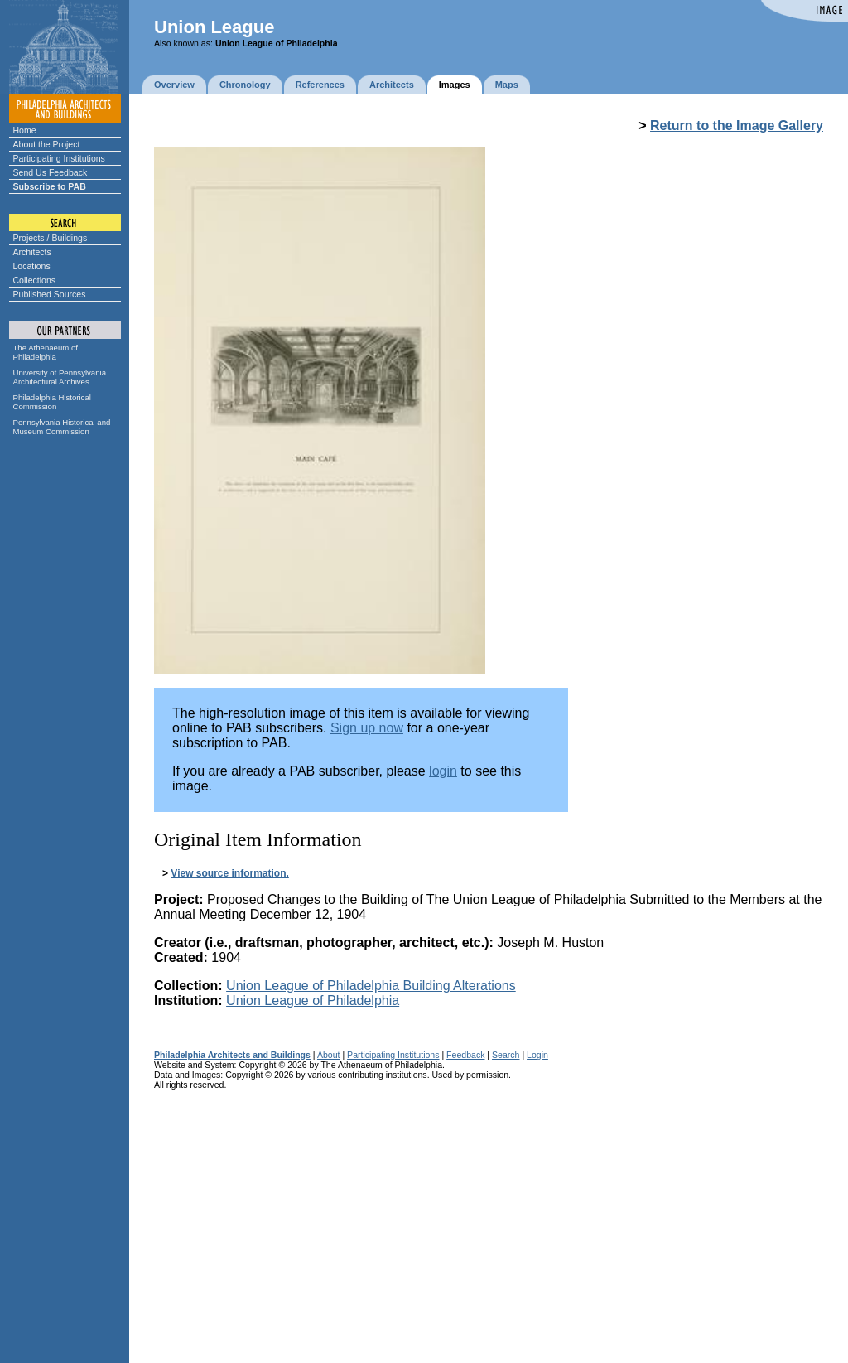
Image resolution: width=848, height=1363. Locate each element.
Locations (32, 266)
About (328, 1055)
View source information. (229, 873)
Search (505, 1055)
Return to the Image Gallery (736, 125)
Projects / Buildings (50, 238)
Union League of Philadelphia (312, 1000)
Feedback (465, 1055)
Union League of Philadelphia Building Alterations (371, 986)
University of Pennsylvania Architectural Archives (60, 377)
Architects (32, 252)
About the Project (46, 144)
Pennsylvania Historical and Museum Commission (62, 427)
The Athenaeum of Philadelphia (45, 352)
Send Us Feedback (50, 172)
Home (24, 130)
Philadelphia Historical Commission (52, 402)
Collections (34, 280)
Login (537, 1055)
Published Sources (49, 294)
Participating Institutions (59, 158)
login (443, 771)
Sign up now (366, 728)
